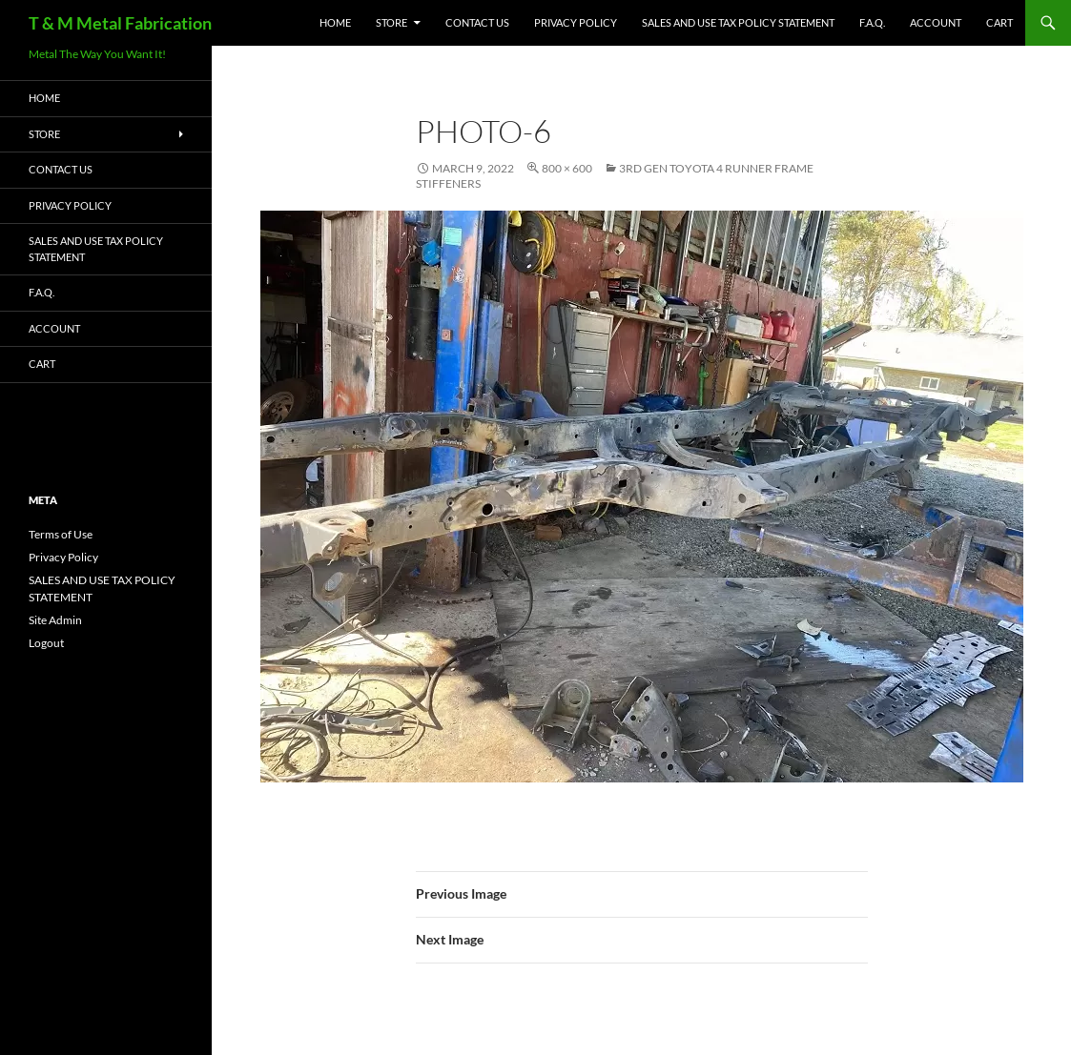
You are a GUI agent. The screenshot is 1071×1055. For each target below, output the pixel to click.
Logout (46, 643)
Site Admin (55, 620)
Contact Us (477, 22)
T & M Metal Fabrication (120, 22)
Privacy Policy (575, 22)
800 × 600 (567, 168)
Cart (999, 22)
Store (391, 22)
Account (935, 22)
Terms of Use (61, 534)
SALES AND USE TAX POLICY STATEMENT (738, 22)
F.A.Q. (872, 22)
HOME (335, 22)
